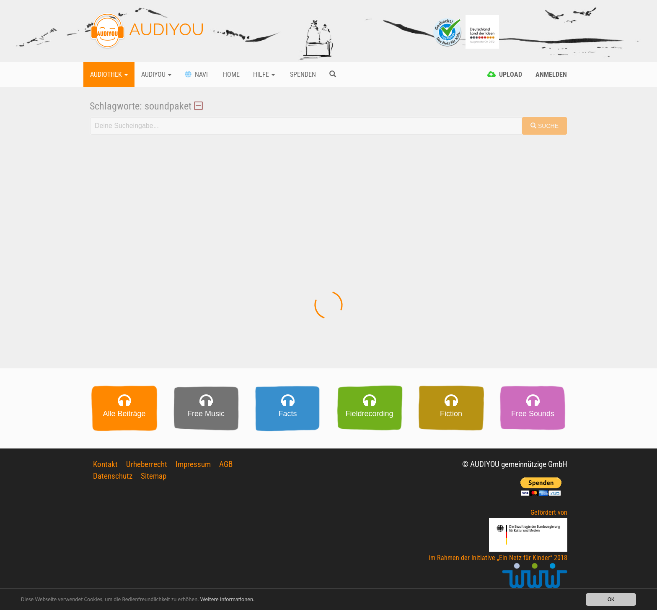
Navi (196, 74)
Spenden (302, 74)
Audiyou (156, 74)
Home (230, 74)
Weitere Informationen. (227, 600)
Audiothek (109, 74)
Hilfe (264, 74)
